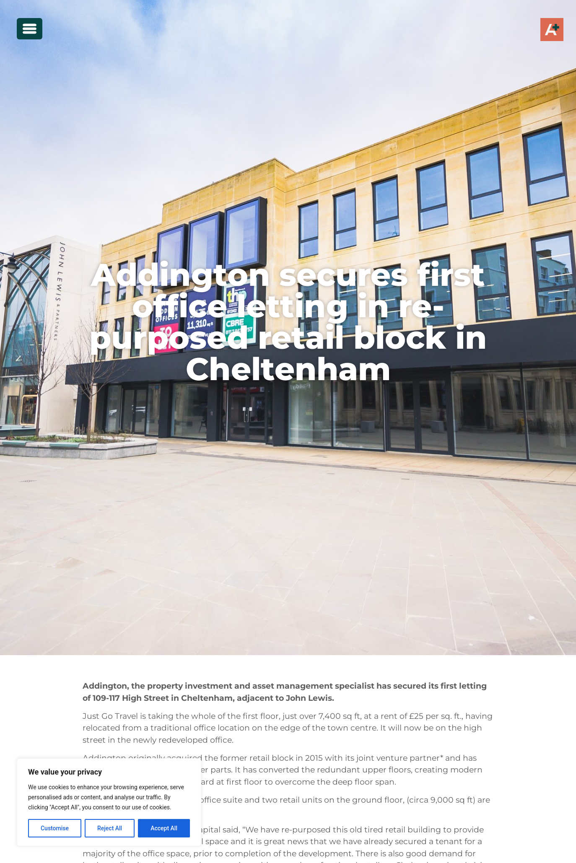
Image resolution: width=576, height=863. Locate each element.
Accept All (163, 828)
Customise (55, 828)
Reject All (109, 828)
